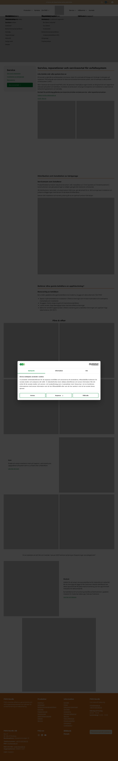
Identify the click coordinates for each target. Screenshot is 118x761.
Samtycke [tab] (31, 370)
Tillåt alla (85, 395)
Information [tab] (59, 370)
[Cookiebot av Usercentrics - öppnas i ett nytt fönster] (90, 364)
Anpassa (59, 395)
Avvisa (32, 395)
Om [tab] (86, 370)
